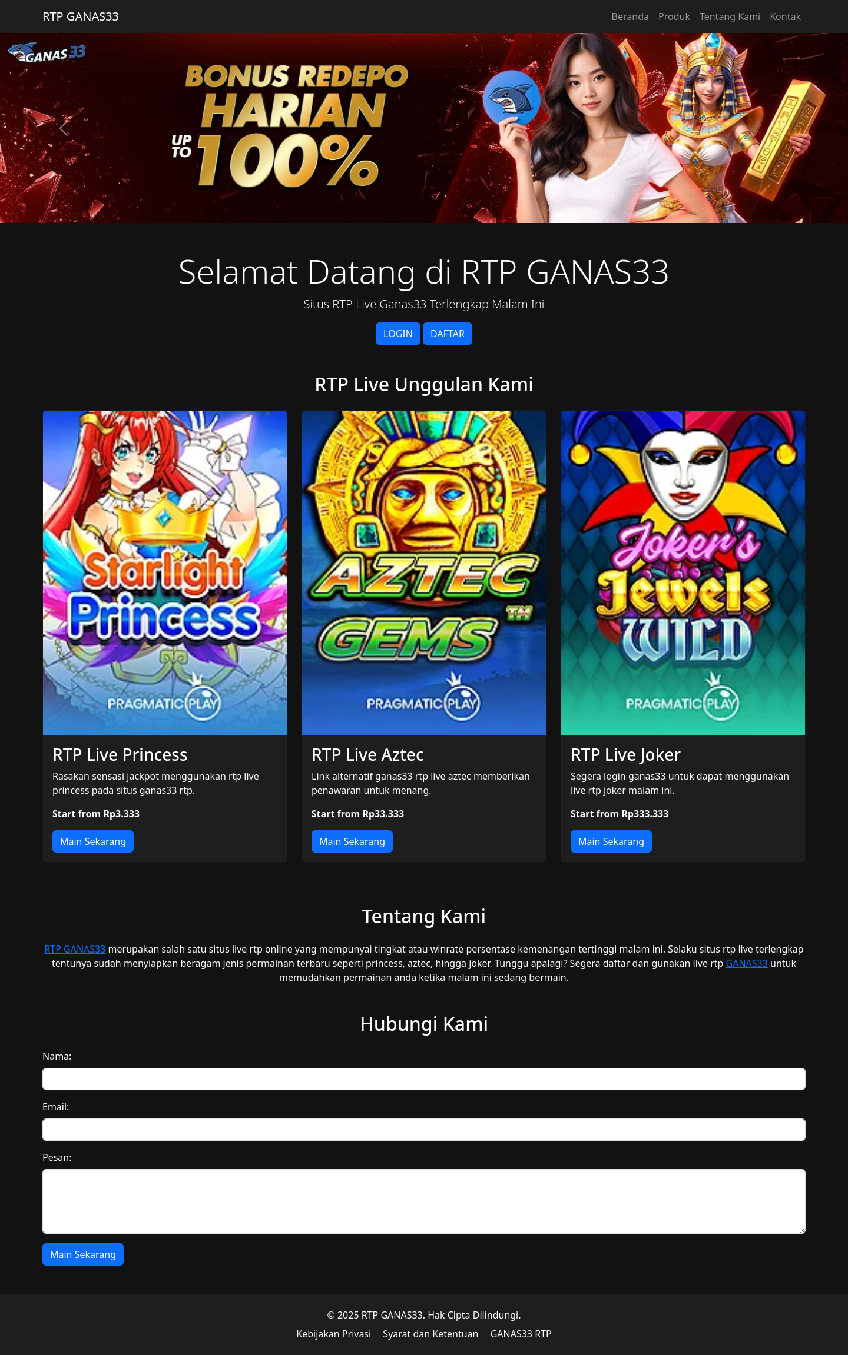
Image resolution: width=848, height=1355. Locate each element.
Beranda (630, 16)
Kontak (785, 16)
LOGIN (398, 333)
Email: (55, 1106)
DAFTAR (447, 333)
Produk (674, 16)
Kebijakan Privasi (333, 1333)
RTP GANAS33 (80, 16)
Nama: (56, 1056)
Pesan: (57, 1157)
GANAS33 (747, 963)
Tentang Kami (730, 16)
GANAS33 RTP (521, 1333)
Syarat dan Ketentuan (430, 1333)
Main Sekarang (93, 841)
